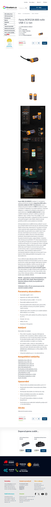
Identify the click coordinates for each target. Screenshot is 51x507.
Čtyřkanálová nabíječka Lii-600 (26, 376)
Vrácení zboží (37, 486)
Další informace (9, 494)
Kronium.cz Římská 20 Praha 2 (21, 488)
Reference (7, 502)
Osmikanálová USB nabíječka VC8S (27, 371)
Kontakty (26, 2)
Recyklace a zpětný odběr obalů (25, 499)
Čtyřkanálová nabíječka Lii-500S (27, 374)
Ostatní (21, 494)
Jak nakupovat (37, 483)
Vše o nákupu (31, 2)
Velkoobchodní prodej (23, 500)
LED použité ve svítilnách (10, 500)
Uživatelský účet (8, 496)
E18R (39, 215)
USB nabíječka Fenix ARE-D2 (26, 365)
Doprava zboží (22, 498)
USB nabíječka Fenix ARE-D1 (26, 363)
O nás (20, 502)
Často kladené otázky (9, 498)
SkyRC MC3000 (22, 378)
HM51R (32, 274)
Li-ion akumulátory (26, 13)
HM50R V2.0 (23, 349)
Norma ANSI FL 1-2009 (9, 499)
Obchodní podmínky (38, 485)
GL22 (23, 274)
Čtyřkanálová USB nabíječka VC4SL (27, 369)
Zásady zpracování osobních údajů (25, 496)
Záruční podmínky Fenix (39, 488)
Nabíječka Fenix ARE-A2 (25, 360)
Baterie (19, 13)
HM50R (27, 274)
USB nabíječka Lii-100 (24, 372)
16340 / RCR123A (35, 13)
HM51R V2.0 (31, 349)
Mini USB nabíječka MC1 (24, 367)
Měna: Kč (38, 2)
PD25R (44, 273)
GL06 (19, 274)
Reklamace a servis (38, 489)
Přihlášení (45, 2)
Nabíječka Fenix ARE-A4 (25, 362)
